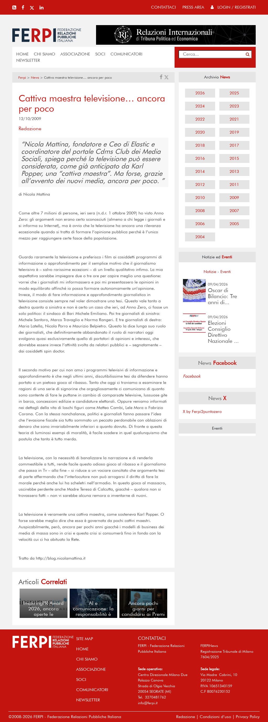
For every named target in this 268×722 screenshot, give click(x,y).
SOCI (100, 54)
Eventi (225, 271)
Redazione (185, 716)
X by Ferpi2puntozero (202, 411)
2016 (200, 158)
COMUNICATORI (126, 54)
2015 (234, 158)
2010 (200, 197)
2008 (200, 210)
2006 (200, 223)
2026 (200, 92)
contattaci (163, 7)
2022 (200, 119)
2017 (234, 145)
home (22, 54)
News (35, 77)
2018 (200, 145)
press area (193, 7)
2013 (234, 171)
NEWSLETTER (28, 60)
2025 (234, 92)
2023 (234, 106)
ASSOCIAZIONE (75, 54)
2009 (234, 197)
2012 (200, 184)
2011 (234, 184)
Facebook (191, 376)
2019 (234, 132)
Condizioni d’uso (215, 716)
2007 (234, 210)
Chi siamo (44, 54)
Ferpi (22, 77)
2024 (200, 106)
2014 (200, 171)
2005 (234, 223)
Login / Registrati (233, 7)
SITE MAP (84, 638)
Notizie (210, 271)
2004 (200, 236)
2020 (200, 132)
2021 (234, 119)
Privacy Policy (248, 716)
